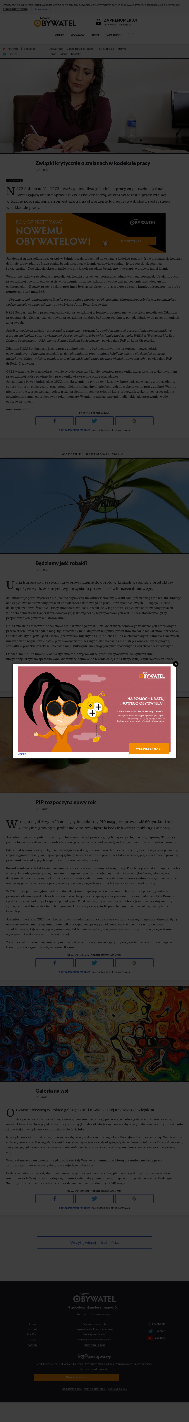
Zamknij (22, 753)
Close (175, 664)
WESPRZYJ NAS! (149, 748)
